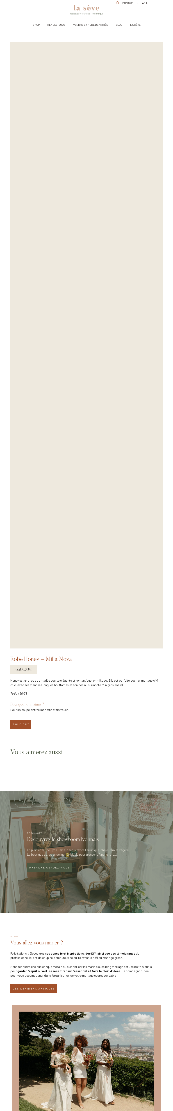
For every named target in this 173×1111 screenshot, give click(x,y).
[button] (36, 24)
